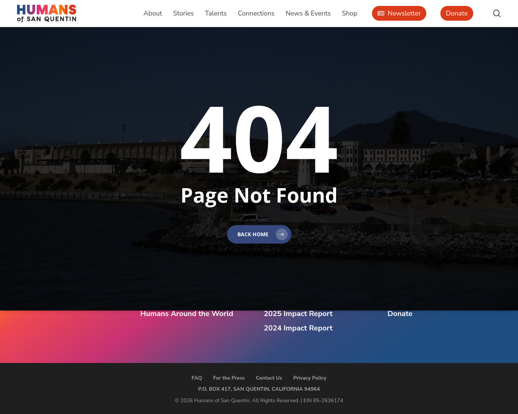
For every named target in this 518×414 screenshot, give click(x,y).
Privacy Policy (309, 377)
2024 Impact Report (298, 328)
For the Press (229, 377)
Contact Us (269, 377)
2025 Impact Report (298, 314)
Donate (400, 314)
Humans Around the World (186, 314)
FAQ (197, 377)
